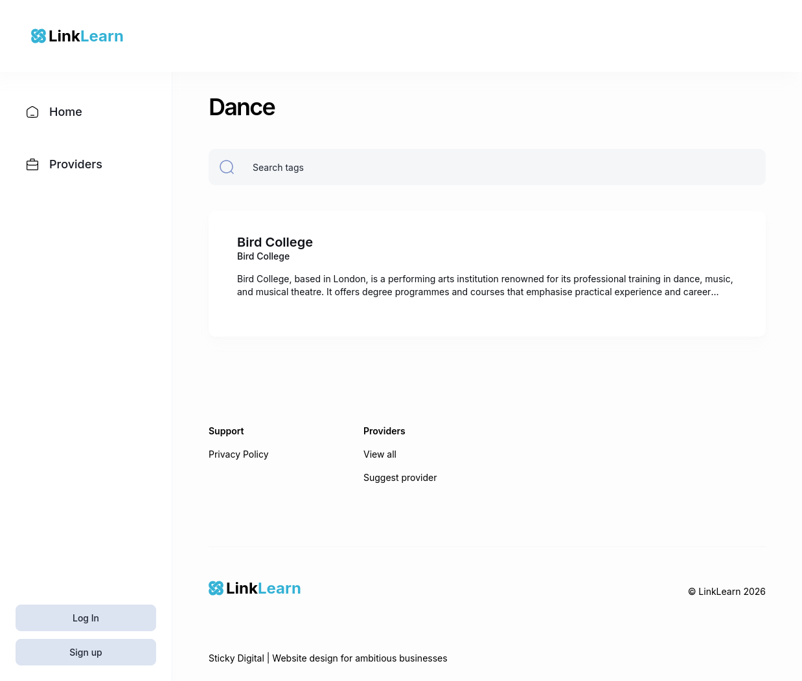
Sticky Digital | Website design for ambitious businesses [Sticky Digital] (328, 658)
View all (379, 454)
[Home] (255, 588)
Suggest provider (400, 477)
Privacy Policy (239, 454)
